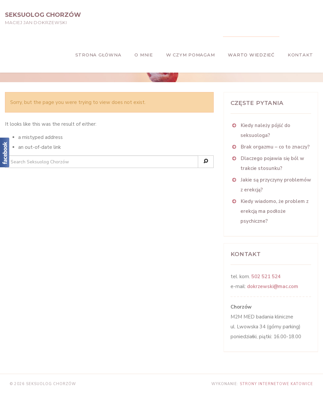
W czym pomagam (190, 54)
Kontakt (300, 54)
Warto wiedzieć (251, 54)
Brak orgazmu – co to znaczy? (275, 147)
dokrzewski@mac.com (272, 286)
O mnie (143, 54)
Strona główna (98, 54)
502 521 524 (266, 276)
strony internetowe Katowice (276, 383)
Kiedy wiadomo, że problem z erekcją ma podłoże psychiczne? (274, 211)
